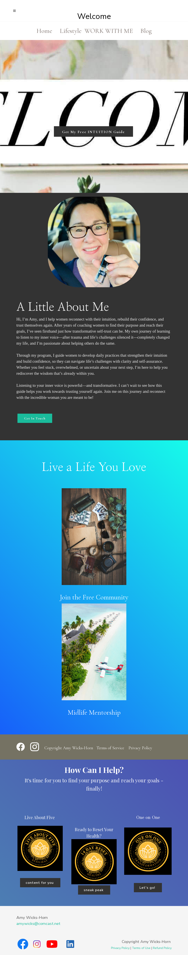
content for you (40, 882)
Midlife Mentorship (94, 712)
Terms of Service (110, 748)
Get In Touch (35, 418)
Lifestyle (70, 31)
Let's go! (147, 887)
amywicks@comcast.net (38, 923)
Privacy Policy (140, 748)
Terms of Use (141, 948)
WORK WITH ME (109, 31)
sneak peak (94, 890)
